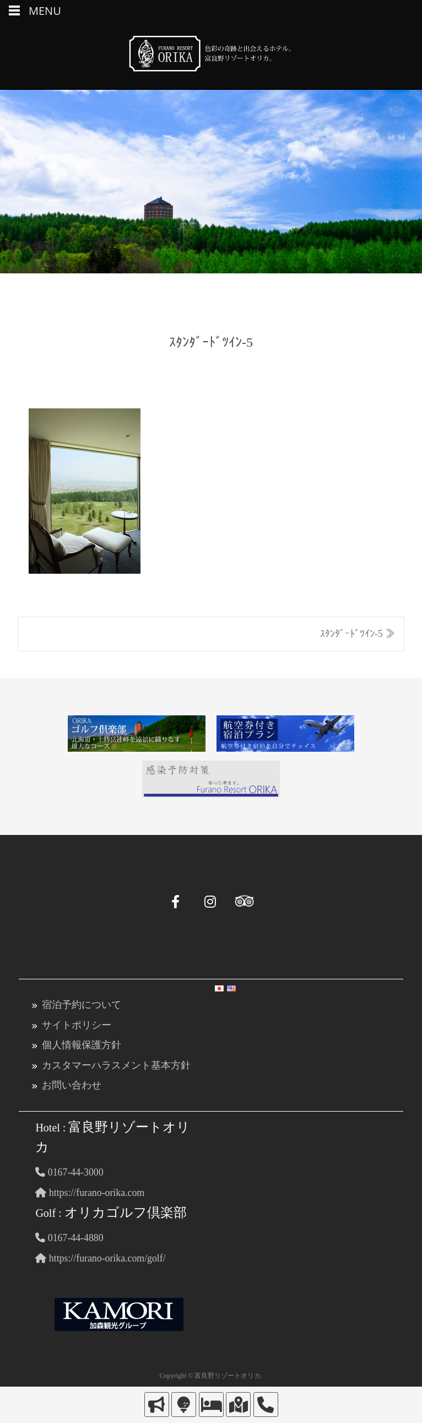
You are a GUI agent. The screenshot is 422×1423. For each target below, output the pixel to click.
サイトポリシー (76, 1023)
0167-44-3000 (69, 1170)
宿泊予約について (81, 1004)
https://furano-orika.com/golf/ (101, 1254)
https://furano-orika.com (90, 1189)
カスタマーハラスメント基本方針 (116, 1063)
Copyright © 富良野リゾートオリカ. (211, 1372)
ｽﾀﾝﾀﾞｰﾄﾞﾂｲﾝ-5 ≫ (358, 633)
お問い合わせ (71, 1083)
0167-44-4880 (69, 1235)
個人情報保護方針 (81, 1043)
